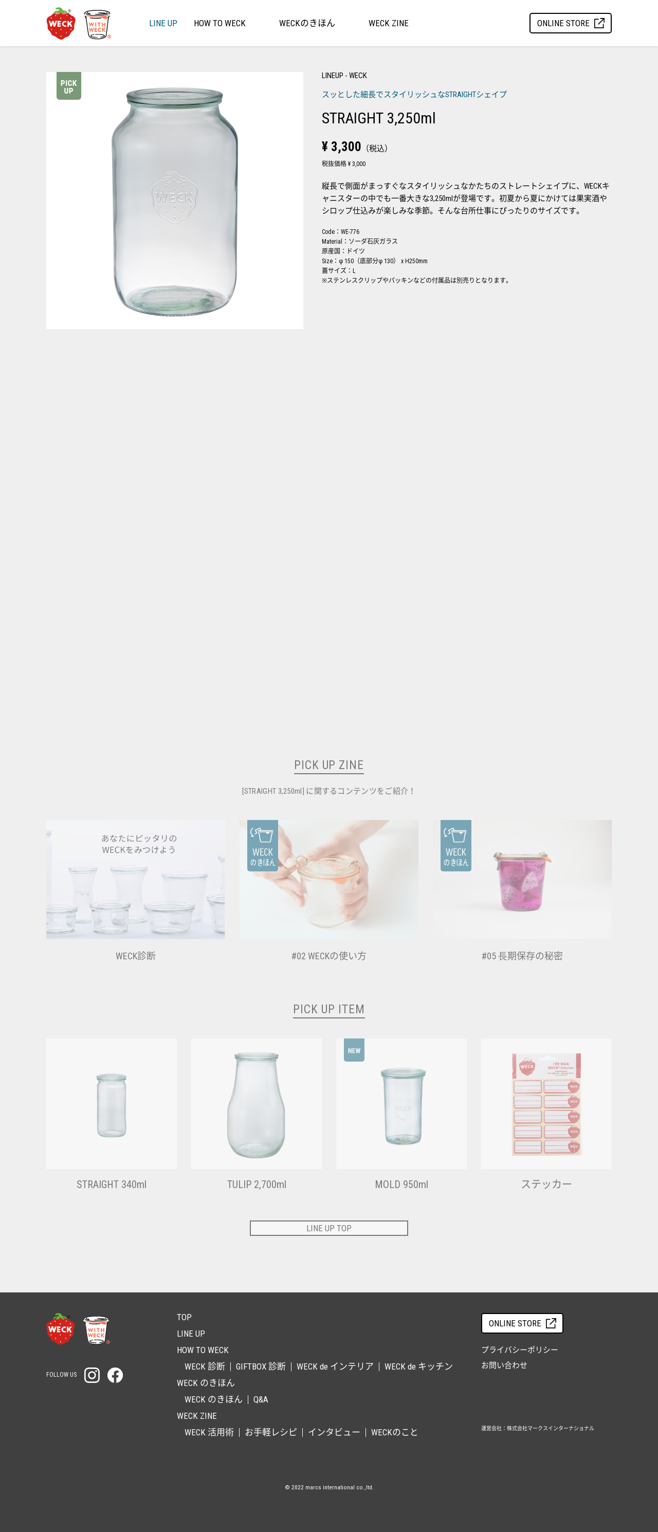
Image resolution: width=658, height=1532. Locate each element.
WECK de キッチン (419, 1366)
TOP (184, 1317)
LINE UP (163, 23)
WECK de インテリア (335, 1366)
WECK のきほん (214, 1399)
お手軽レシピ (271, 1432)
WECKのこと (394, 1432)
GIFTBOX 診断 (261, 1366)
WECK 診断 (205, 1366)
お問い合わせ (504, 1365)
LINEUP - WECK (344, 75)
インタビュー (334, 1432)
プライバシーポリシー (519, 1350)
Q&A (260, 1399)
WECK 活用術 (209, 1432)
